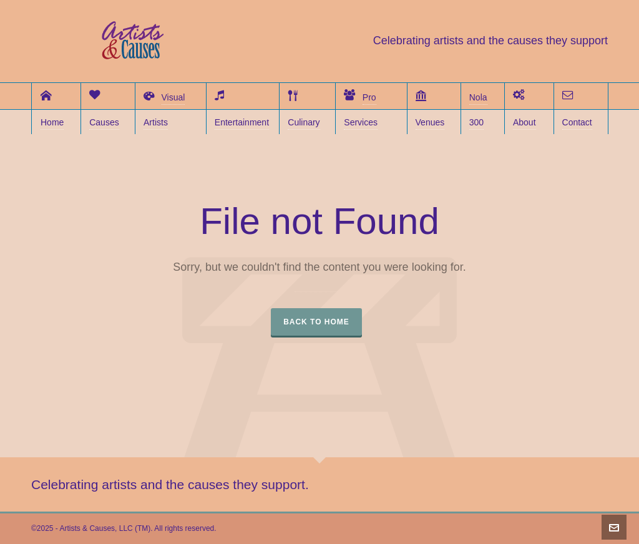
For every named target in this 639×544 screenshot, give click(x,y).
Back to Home (316, 322)
